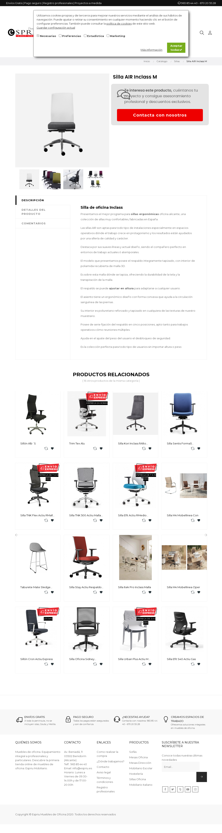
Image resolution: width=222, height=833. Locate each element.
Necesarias (48, 36)
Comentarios (34, 223)
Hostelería (136, 776)
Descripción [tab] (33, 200)
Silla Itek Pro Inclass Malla (134, 588)
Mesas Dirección (140, 765)
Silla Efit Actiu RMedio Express (132, 516)
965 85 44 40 (189, 3)
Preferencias (71, 36)
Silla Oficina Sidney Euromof (81, 661)
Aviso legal (104, 775)
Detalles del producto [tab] (34, 211)
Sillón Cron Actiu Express (36, 660)
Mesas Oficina (138, 760)
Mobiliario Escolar (140, 770)
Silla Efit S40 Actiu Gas (181, 660)
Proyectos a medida (88, 3)
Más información (151, 49)
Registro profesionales (58, 3)
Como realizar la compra (107, 756)
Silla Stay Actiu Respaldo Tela (85, 588)
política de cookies (119, 23)
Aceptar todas (176, 47)
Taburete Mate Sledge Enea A (35, 588)
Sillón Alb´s (28, 443)
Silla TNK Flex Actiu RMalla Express (37, 516)
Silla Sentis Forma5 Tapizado (179, 443)
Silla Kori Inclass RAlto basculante (132, 443)
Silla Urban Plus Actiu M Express (133, 661)
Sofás (133, 754)
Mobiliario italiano (140, 787)
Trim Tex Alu (77, 443)
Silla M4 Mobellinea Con (182, 516)
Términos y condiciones (105, 782)
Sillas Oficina (137, 781)
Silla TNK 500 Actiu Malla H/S (85, 516)
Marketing (117, 36)
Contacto (103, 769)
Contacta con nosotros (160, 115)
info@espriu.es (82, 770)
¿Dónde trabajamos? (110, 764)
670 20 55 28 (208, 3)
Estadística (95, 36)
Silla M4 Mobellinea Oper (183, 588)
